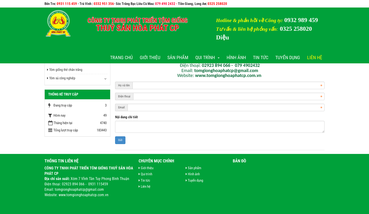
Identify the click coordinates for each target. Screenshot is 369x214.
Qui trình (207, 57)
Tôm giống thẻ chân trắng (64, 70)
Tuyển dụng (287, 57)
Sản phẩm (177, 57)
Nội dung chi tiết (126, 117)
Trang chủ (121, 57)
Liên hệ (314, 57)
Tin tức (260, 57)
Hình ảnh (236, 57)
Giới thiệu (150, 57)
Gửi (120, 140)
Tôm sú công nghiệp (61, 78)
